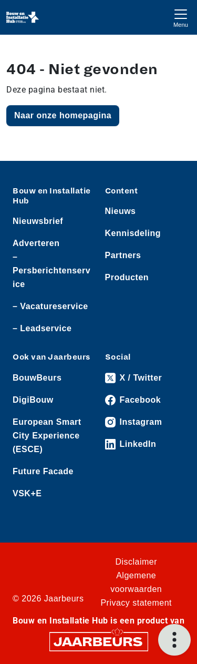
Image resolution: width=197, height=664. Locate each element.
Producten (127, 277)
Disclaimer (136, 561)
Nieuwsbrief (38, 221)
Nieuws (120, 211)
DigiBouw (33, 399)
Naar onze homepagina (62, 115)
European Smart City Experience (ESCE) (47, 435)
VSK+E (27, 493)
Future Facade (43, 471)
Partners (123, 255)
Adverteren (36, 243)
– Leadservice (42, 328)
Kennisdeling (133, 233)
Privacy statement (136, 602)
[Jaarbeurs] (98, 641)
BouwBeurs (37, 377)
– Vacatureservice (50, 306)
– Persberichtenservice (51, 270)
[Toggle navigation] (181, 17)
